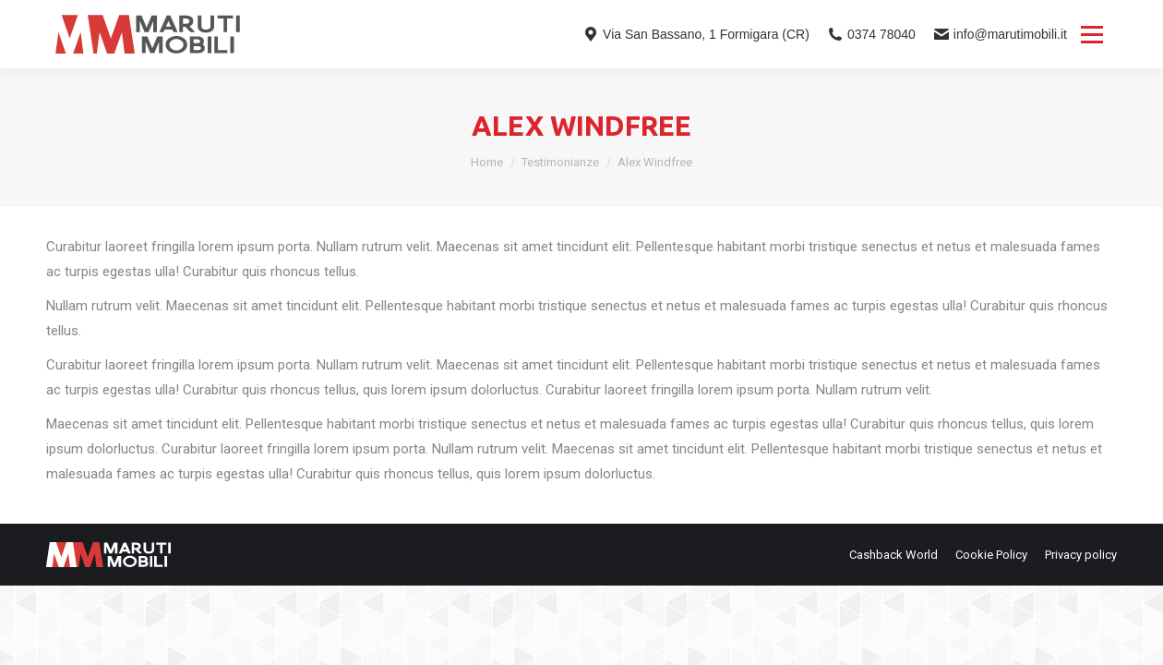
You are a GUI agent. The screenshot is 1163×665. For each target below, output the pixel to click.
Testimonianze (560, 162)
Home (487, 162)
